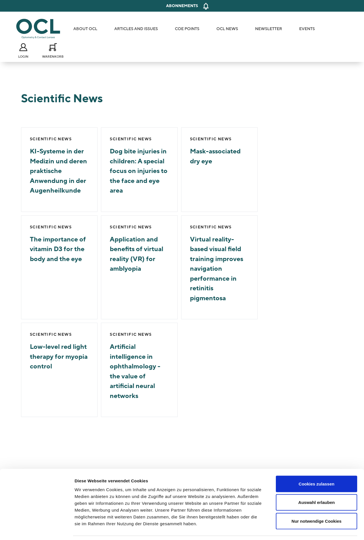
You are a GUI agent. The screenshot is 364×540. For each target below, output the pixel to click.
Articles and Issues (136, 29)
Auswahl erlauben (316, 484)
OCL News (227, 29)
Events (307, 29)
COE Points (187, 29)
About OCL (85, 29)
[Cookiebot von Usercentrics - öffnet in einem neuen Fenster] (37, 529)
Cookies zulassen (316, 465)
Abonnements (182, 6)
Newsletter (268, 29)
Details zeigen (302, 528)
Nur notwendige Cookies (316, 502)
